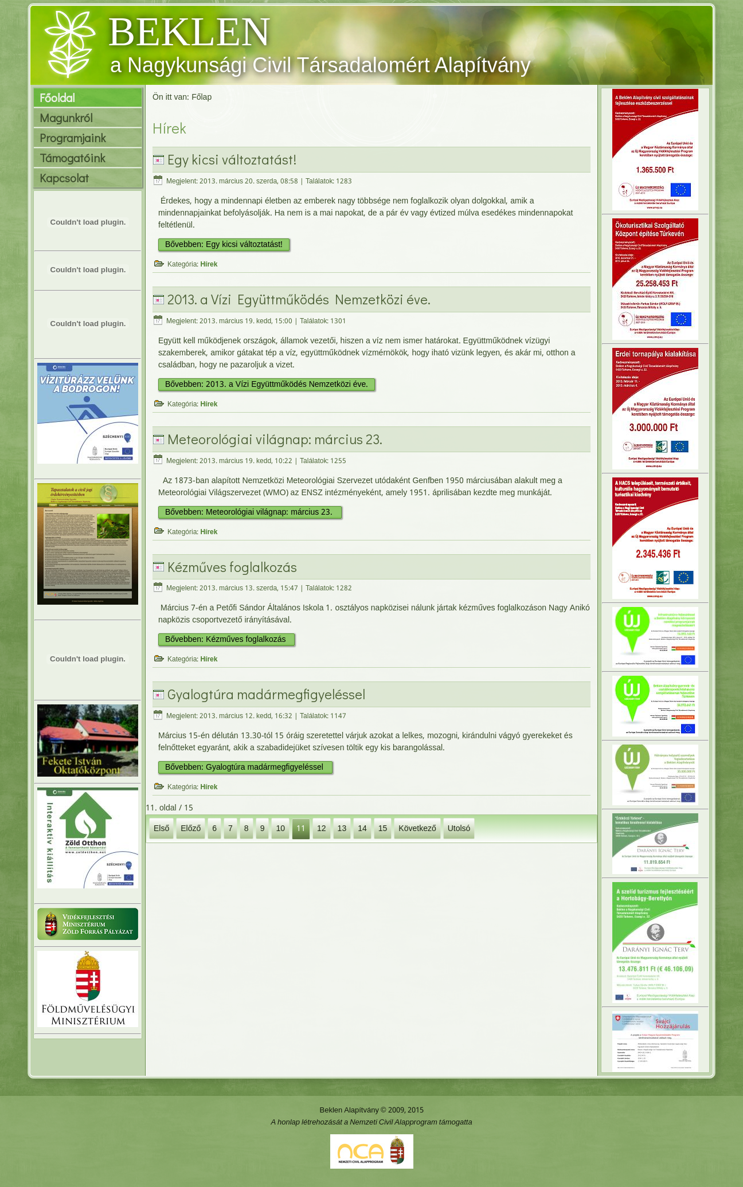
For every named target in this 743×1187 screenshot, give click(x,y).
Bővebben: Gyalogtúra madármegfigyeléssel (245, 767)
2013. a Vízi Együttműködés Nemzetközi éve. (299, 299)
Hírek (208, 265)
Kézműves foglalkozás (232, 566)
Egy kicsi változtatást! (231, 159)
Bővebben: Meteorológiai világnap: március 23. (250, 512)
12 (321, 828)
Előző (191, 828)
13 (342, 828)
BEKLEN (189, 31)
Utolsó (459, 828)
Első (161, 828)
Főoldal (57, 97)
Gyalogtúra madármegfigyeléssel (266, 694)
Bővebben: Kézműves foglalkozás (226, 639)
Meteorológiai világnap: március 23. (274, 439)
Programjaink (72, 137)
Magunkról (66, 117)
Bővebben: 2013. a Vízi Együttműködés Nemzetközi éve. (266, 384)
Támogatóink (72, 157)
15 (383, 828)
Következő (417, 828)
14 (362, 828)
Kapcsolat (64, 177)
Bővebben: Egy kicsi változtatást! (224, 244)
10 (280, 828)
